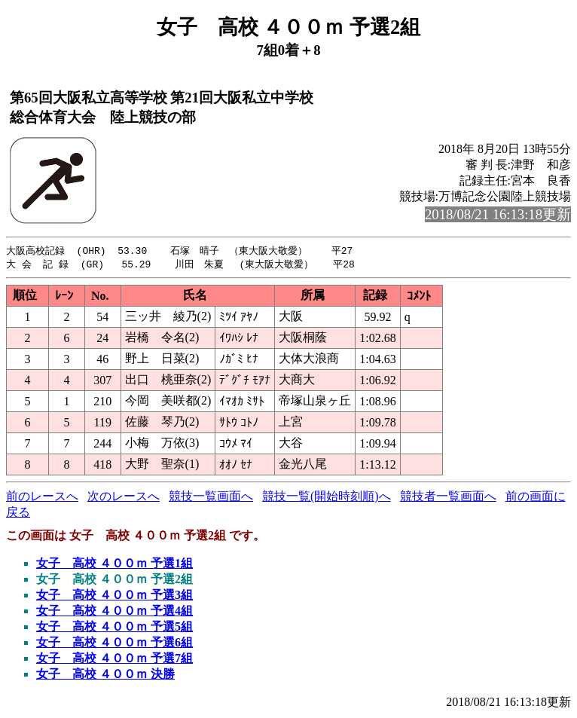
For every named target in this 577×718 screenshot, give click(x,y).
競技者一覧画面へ (448, 497)
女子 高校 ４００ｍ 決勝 (105, 675)
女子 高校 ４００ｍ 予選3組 (114, 596)
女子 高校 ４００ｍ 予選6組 (114, 643)
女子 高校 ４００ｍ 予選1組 (114, 564)
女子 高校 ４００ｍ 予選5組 (114, 628)
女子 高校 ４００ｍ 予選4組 (114, 612)
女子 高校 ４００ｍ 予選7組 (114, 659)
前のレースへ (42, 497)
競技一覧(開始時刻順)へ (326, 497)
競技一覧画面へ (211, 497)
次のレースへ (123, 497)
